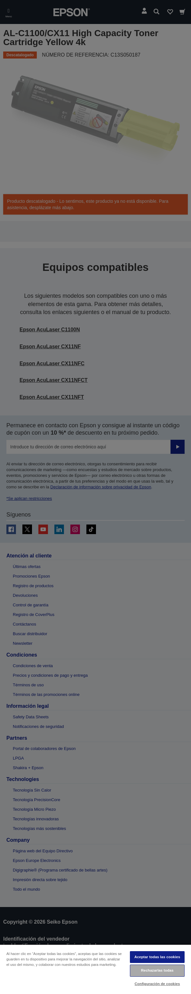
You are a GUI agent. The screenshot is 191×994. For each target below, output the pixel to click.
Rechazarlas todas (157, 970)
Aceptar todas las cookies (157, 957)
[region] (95, 969)
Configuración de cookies (157, 984)
